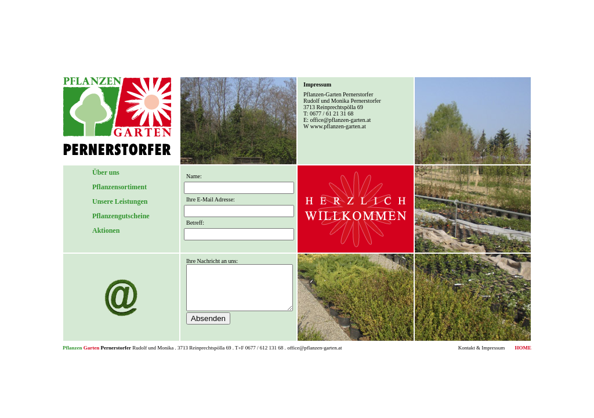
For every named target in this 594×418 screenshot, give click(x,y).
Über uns (105, 172)
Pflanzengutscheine (121, 216)
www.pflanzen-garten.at (338, 126)
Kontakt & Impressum (481, 348)
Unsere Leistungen (119, 201)
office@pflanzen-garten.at (340, 120)
